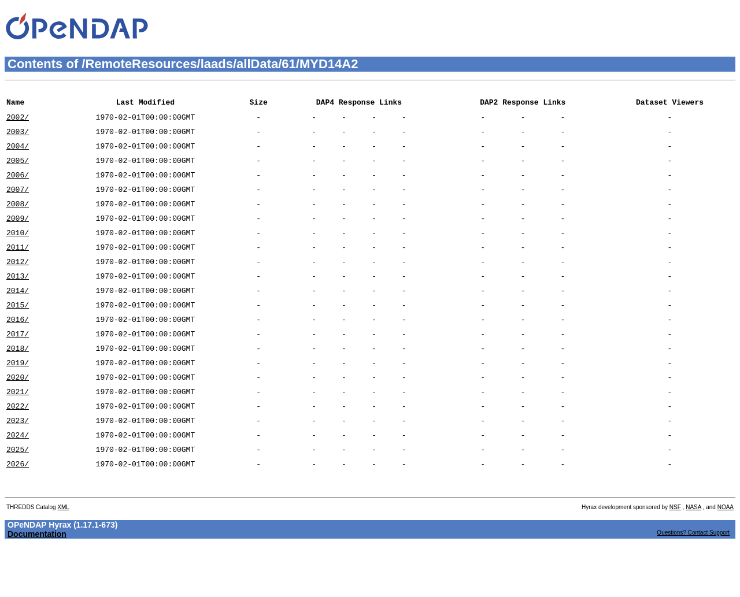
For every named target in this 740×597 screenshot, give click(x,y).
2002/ (17, 122)
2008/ (17, 219)
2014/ (17, 316)
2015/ (17, 332)
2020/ (17, 413)
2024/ (17, 478)
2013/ (17, 300)
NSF (675, 557)
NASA (693, 557)
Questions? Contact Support (693, 583)
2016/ (17, 348)
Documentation (37, 584)
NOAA (725, 557)
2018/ (17, 381)
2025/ (17, 494)
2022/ (17, 445)
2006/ (17, 186)
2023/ (17, 462)
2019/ (17, 397)
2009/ (17, 235)
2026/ (17, 510)
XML (63, 557)
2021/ (17, 429)
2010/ (17, 251)
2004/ (17, 154)
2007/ (17, 203)
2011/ (17, 267)
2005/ (17, 170)
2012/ (17, 284)
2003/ (17, 138)
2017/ (17, 364)
